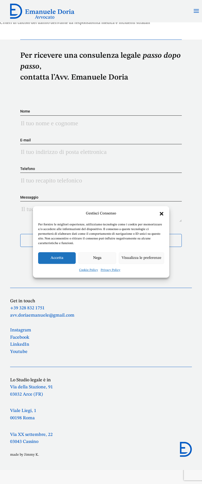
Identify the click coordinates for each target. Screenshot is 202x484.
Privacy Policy (110, 270)
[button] (161, 213)
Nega (97, 258)
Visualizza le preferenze (141, 258)
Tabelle (6, 26)
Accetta (57, 258)
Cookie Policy (88, 270)
